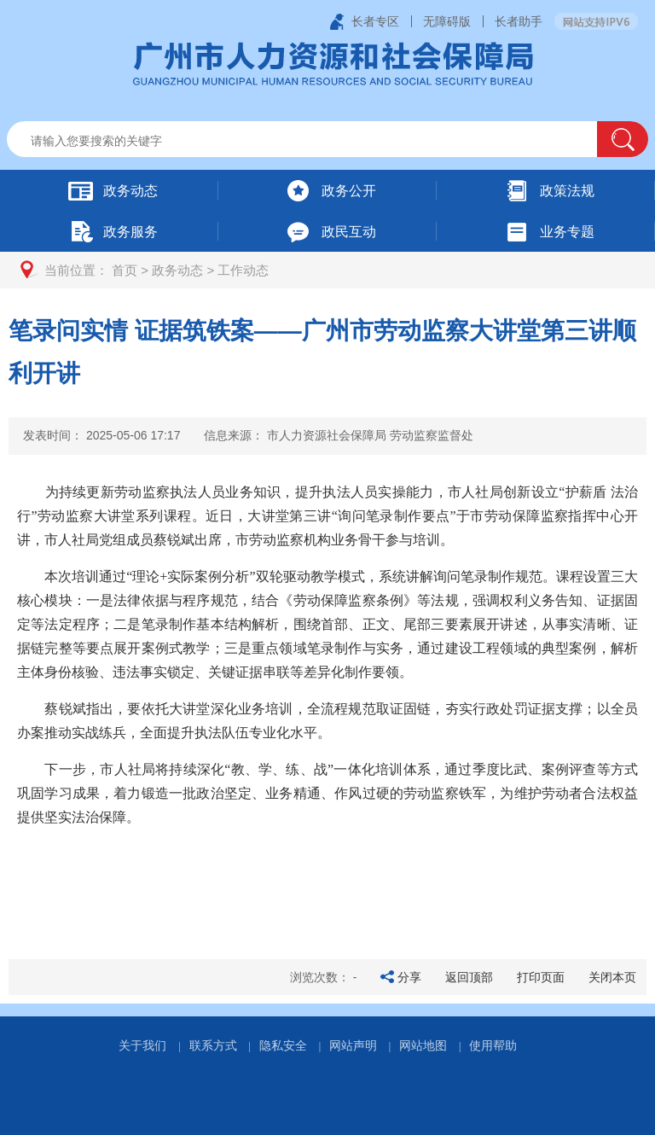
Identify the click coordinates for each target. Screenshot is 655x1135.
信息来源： (338, 435)
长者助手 (518, 21)
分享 (409, 977)
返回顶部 (469, 977)
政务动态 (177, 270)
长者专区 (375, 21)
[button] (622, 139)
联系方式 (213, 1045)
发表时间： (101, 435)
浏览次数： (323, 977)
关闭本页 (612, 977)
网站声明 (353, 1045)
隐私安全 (283, 1045)
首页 (124, 270)
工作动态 (243, 270)
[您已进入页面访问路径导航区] (327, 270)
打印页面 (541, 977)
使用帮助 (493, 1045)
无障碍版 (447, 21)
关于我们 (142, 1045)
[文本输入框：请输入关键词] (317, 140)
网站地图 (423, 1045)
